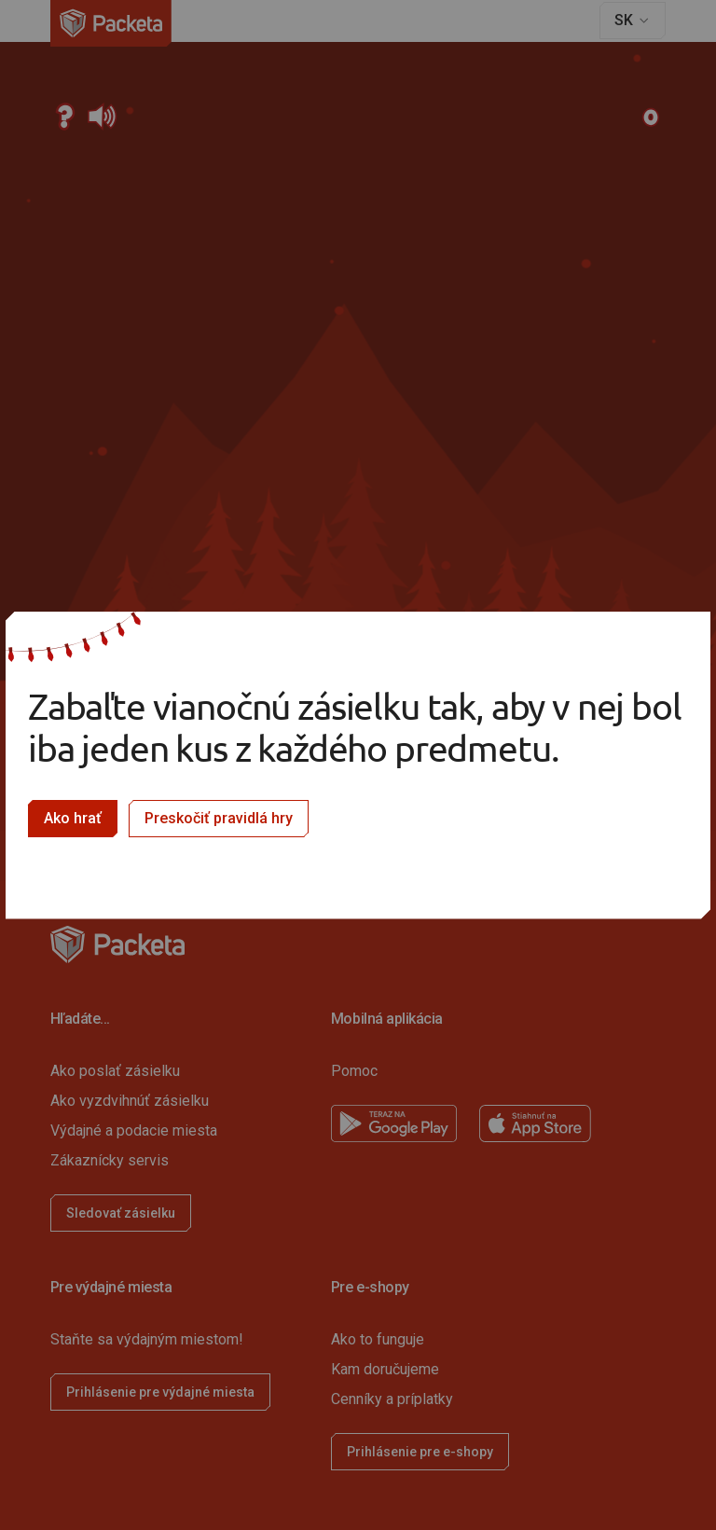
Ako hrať (73, 818)
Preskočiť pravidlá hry (219, 818)
